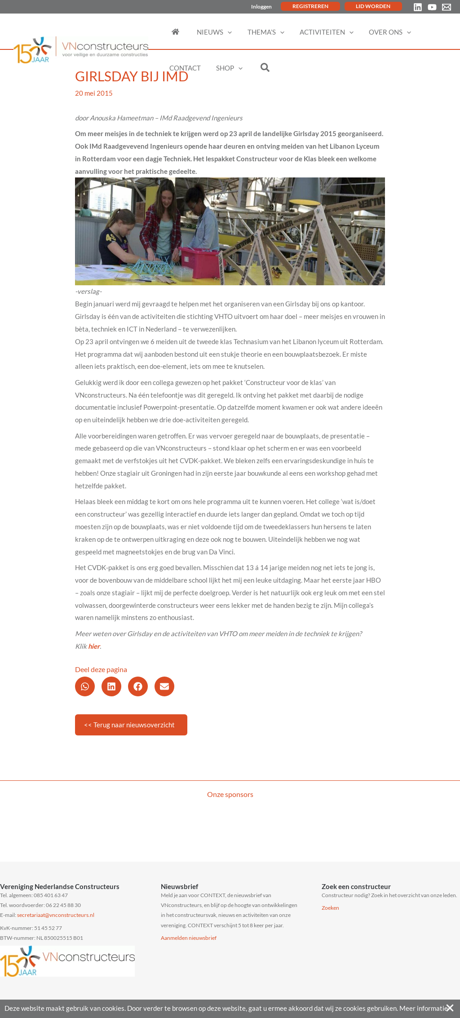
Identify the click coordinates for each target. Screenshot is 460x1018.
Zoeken (330, 907)
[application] (224, 32)
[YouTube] (432, 7)
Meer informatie (423, 1008)
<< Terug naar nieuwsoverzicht (129, 725)
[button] (85, 686)
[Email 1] (446, 7)
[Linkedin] (417, 7)
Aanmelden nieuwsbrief (189, 937)
